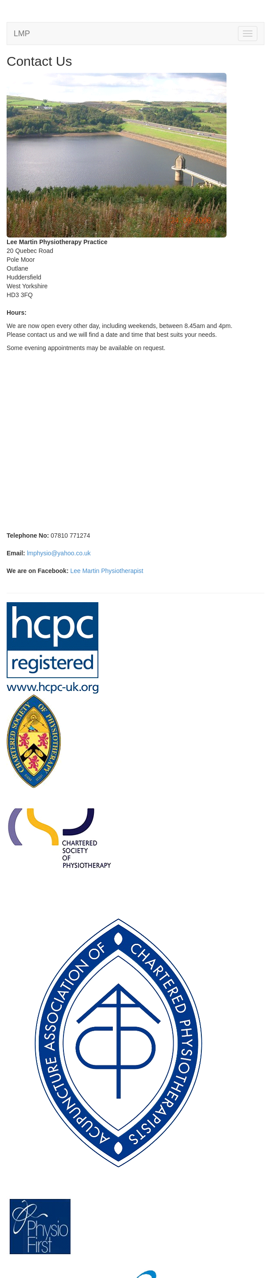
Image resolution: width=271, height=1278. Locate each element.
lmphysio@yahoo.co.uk (59, 553)
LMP (22, 33)
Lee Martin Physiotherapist (106, 570)
